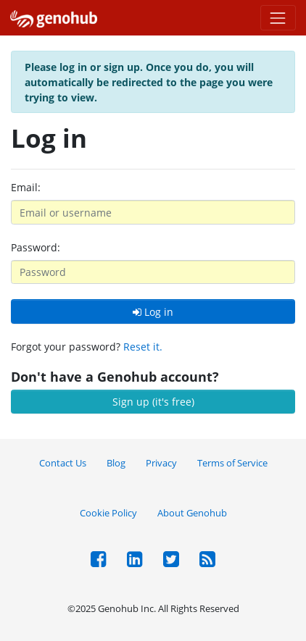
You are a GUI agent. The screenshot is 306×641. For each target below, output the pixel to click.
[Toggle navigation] (278, 17)
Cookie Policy (108, 513)
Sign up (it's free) (153, 402)
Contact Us (62, 463)
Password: (35, 247)
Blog (116, 463)
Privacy (161, 463)
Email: (26, 187)
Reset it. (142, 346)
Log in (153, 312)
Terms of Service (232, 463)
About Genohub (192, 513)
